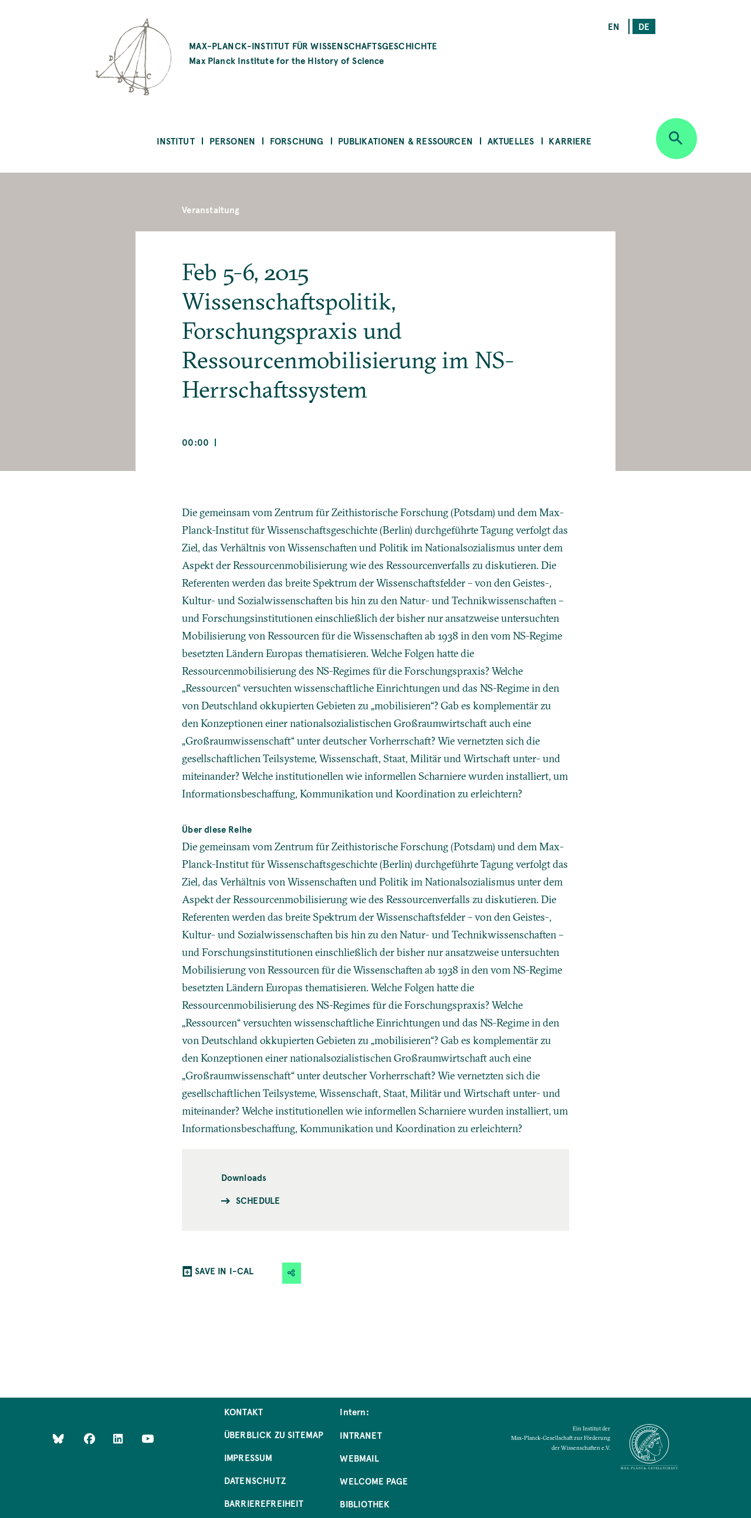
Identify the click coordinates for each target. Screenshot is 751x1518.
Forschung (297, 140)
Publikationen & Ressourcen (405, 140)
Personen (232, 140)
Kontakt (243, 1411)
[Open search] (676, 138)
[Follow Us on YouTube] (147, 1438)
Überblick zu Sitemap (274, 1434)
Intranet (360, 1435)
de (643, 26)
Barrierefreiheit (264, 1503)
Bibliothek (365, 1503)
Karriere (570, 140)
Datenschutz (255, 1480)
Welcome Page (374, 1481)
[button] (291, 1273)
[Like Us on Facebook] (90, 1438)
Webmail (359, 1458)
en (614, 26)
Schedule (258, 1200)
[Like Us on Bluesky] (58, 1438)
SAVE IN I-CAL (224, 1270)
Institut (175, 140)
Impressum (248, 1457)
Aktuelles (511, 140)
